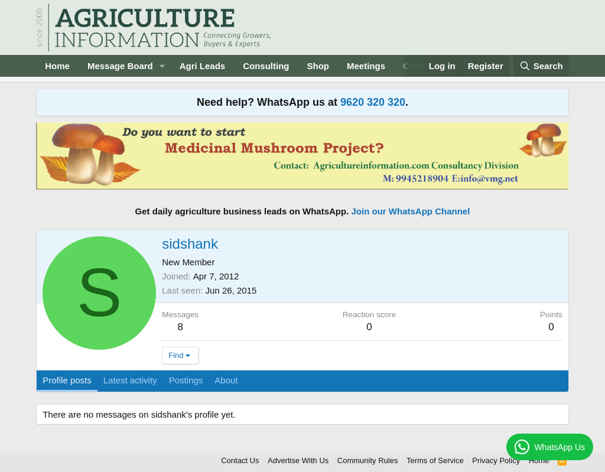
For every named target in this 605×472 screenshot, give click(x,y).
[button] (162, 66)
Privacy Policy (496, 460)
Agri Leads (203, 66)
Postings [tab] (186, 380)
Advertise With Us (298, 460)
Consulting (266, 66)
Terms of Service (435, 460)
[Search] (541, 66)
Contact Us (240, 460)
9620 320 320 (372, 102)
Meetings (366, 66)
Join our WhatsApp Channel (411, 211)
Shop (318, 66)
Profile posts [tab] (67, 380)
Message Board (120, 66)
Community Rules (367, 460)
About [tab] (226, 380)
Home (57, 66)
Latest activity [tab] (130, 380)
